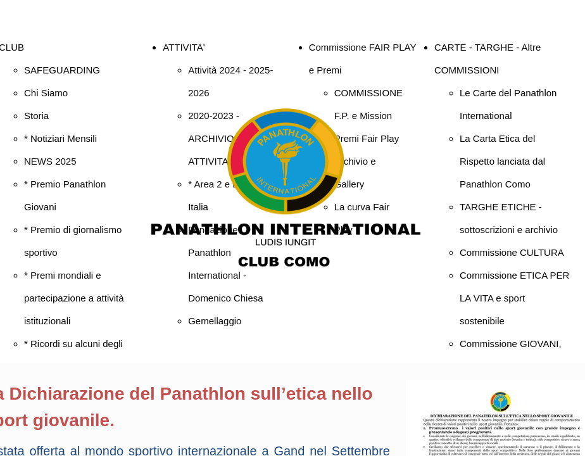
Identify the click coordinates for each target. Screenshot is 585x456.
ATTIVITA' (183, 47)
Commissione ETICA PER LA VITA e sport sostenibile (514, 298)
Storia (36, 115)
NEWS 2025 (50, 161)
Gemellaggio (214, 320)
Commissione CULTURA (512, 252)
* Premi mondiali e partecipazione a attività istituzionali (74, 298)
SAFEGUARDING (62, 70)
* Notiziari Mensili (60, 138)
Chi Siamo (46, 92)
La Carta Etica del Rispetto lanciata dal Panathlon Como (502, 161)
